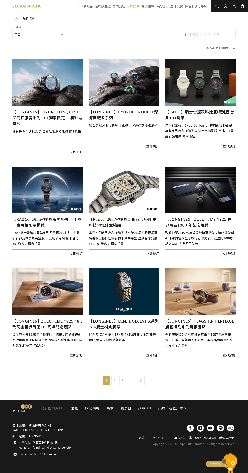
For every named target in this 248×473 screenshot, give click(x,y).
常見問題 (195, 438)
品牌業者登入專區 (172, 408)
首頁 (15, 18)
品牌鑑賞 (133, 6)
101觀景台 (85, 6)
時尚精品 (162, 6)
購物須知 (180, 438)
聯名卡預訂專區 (196, 6)
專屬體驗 (147, 6)
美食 (110, 408)
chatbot (221, 463)
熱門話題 (118, 6)
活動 (74, 408)
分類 (18, 27)
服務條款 (210, 438)
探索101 (144, 408)
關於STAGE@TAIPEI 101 (154, 438)
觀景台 (126, 408)
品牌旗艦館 (103, 6)
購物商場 (92, 408)
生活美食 (176, 6)
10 (140, 380)
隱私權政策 (226, 438)
